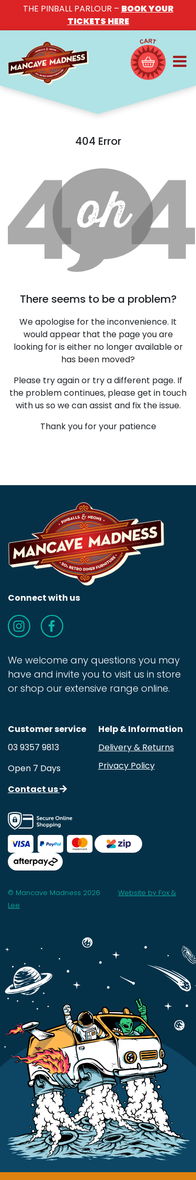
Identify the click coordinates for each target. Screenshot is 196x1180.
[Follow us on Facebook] (52, 626)
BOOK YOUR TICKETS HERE (120, 15)
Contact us (37, 789)
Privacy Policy (126, 766)
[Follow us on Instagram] (19, 626)
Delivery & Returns (136, 747)
